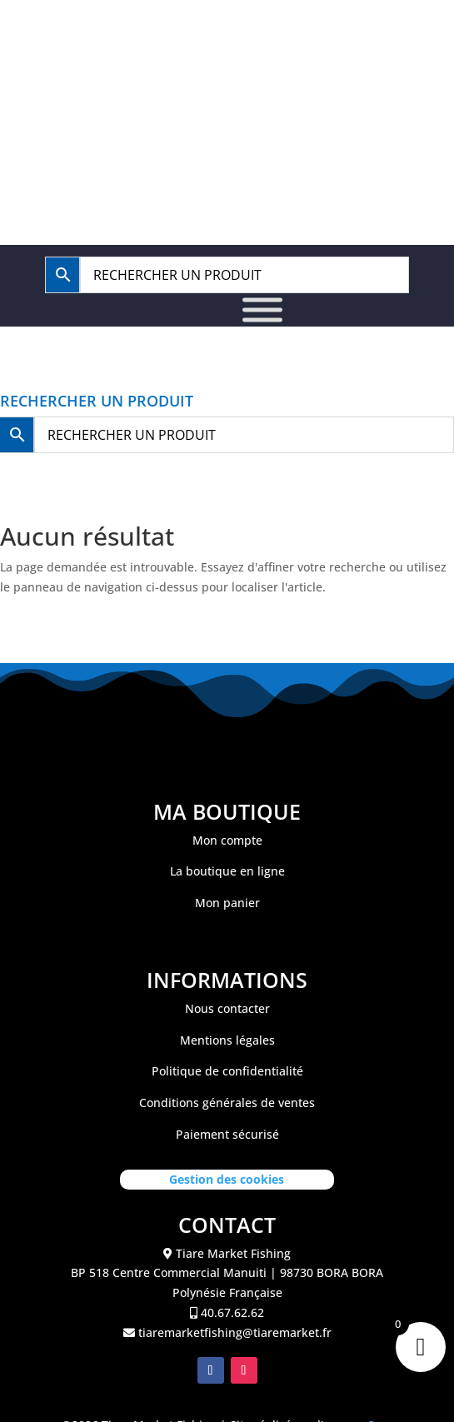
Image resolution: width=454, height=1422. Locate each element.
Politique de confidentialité (227, 1071)
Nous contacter (227, 1008)
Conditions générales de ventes (227, 1102)
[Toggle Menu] (262, 309)
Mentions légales (227, 1040)
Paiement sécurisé (227, 1134)
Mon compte (227, 840)
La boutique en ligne (227, 871)
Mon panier (227, 903)
